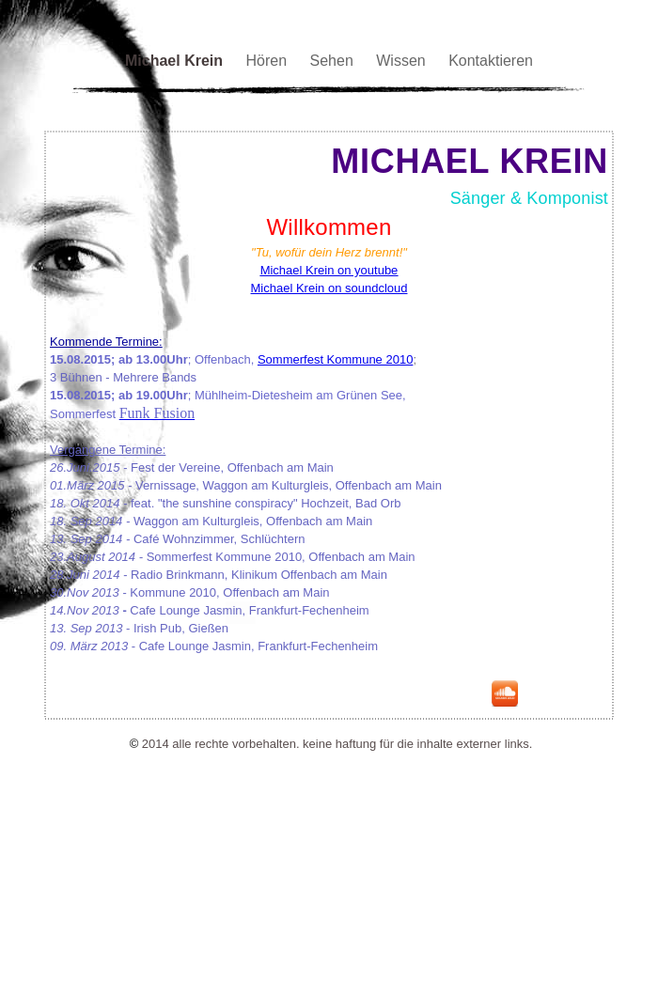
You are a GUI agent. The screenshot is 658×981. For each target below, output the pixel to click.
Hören (267, 61)
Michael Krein (176, 61)
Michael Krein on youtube (329, 270)
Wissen (403, 61)
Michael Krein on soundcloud (329, 288)
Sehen (334, 61)
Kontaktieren (490, 61)
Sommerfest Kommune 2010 (335, 359)
